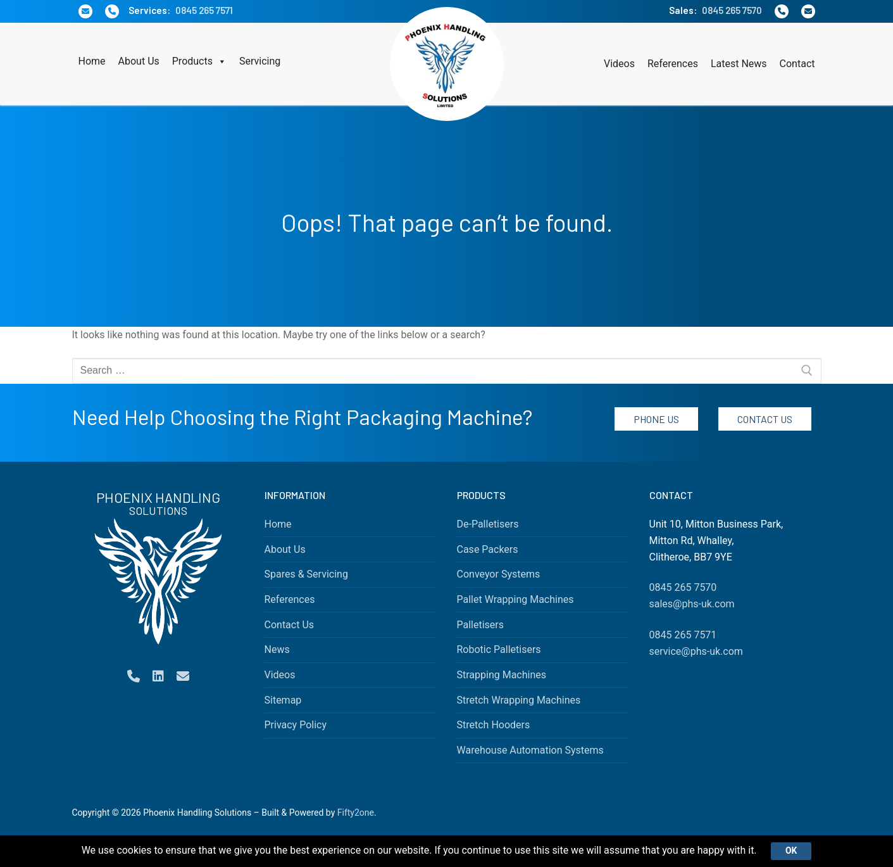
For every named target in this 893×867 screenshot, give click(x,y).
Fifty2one (355, 812)
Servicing (259, 61)
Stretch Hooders (493, 725)
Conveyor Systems (498, 574)
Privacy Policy (296, 725)
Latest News (739, 64)
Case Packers (487, 549)
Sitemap (283, 700)
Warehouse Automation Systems (530, 750)
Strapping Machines (502, 675)
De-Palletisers (488, 524)
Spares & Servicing (306, 574)
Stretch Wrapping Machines (519, 700)
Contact (797, 64)
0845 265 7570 (732, 10)
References (672, 64)
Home (92, 61)
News (277, 649)
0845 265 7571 (204, 10)
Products (199, 61)
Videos (619, 64)
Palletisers (480, 625)
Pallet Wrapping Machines (515, 599)
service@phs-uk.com (696, 651)
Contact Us (764, 419)
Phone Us (656, 419)
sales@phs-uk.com (692, 604)
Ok (792, 850)
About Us (138, 61)
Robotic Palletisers (499, 649)
